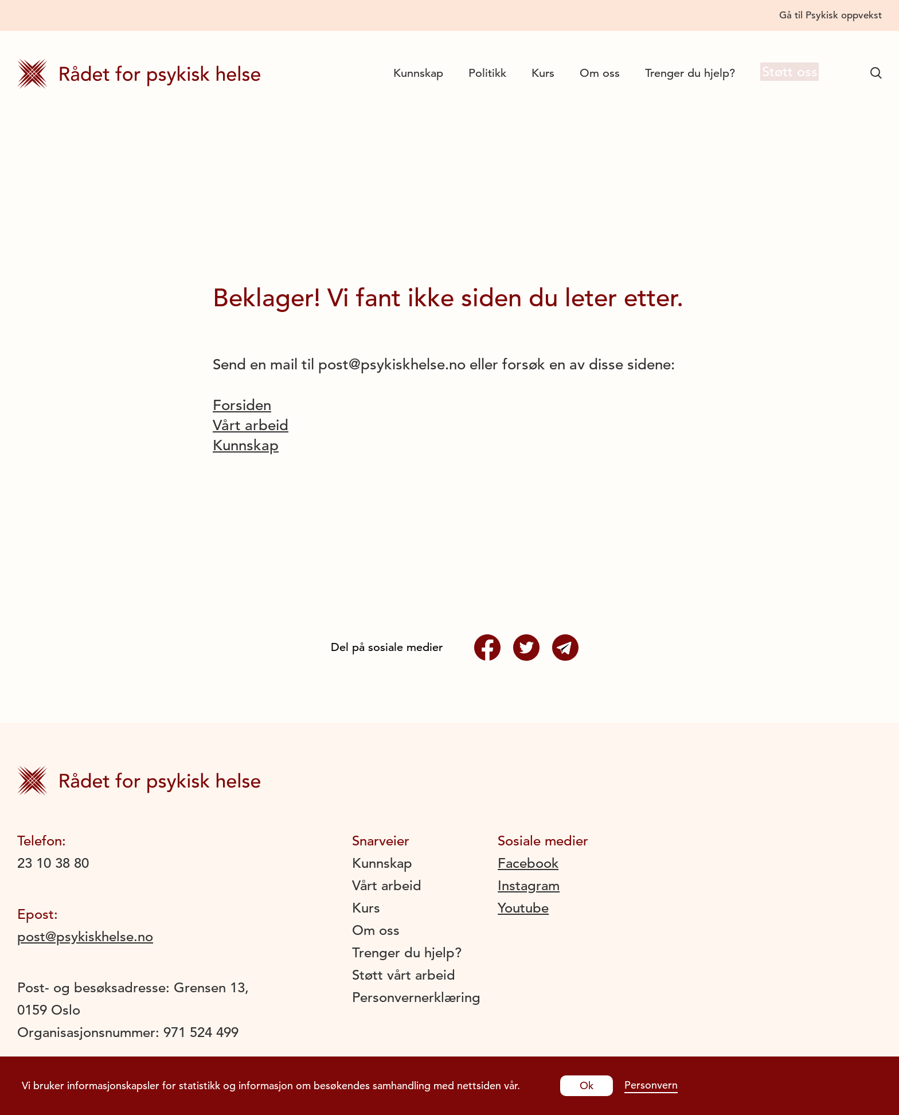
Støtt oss (785, 72)
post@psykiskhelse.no (85, 936)
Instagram (529, 885)
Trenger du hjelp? (681, 73)
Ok (586, 1085)
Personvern (651, 1084)
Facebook (528, 863)
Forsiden (242, 405)
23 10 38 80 (53, 863)
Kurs (533, 73)
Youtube (523, 908)
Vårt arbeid (250, 425)
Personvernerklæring (416, 997)
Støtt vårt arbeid (403, 975)
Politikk (478, 73)
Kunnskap (409, 73)
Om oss (590, 73)
